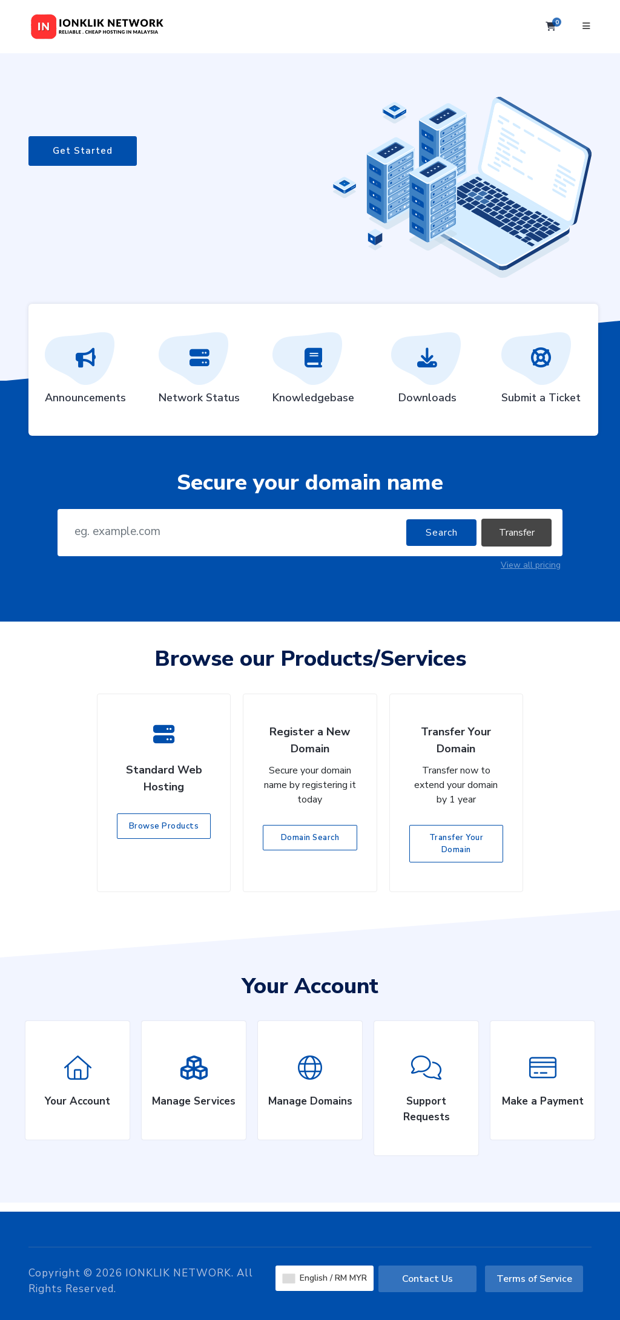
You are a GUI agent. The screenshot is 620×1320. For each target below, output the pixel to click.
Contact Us (427, 1279)
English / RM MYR (325, 1278)
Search (442, 532)
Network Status (199, 372)
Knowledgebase (313, 372)
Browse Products (164, 826)
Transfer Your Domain (456, 843)
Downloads (427, 372)
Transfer (517, 532)
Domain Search (310, 837)
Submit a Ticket (541, 372)
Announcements (85, 372)
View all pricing (531, 565)
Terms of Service (534, 1279)
